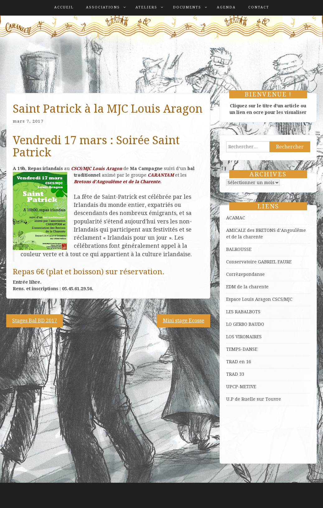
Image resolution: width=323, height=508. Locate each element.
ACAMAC (235, 217)
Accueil (64, 7)
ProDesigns (304, 498)
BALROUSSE (238, 249)
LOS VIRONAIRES (244, 336)
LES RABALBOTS (243, 311)
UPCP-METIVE (241, 386)
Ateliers (146, 7)
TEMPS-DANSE (241, 349)
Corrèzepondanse (245, 274)
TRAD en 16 (238, 361)
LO (229, 324)
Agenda (226, 7)
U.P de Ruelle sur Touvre (253, 399)
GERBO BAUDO (248, 324)
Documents (187, 7)
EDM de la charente (247, 286)
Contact (258, 7)
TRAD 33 (235, 374)
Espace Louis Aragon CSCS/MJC (259, 299)
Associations (103, 7)
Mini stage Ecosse (183, 321)
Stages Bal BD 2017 (34, 321)
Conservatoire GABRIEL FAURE (259, 261)
